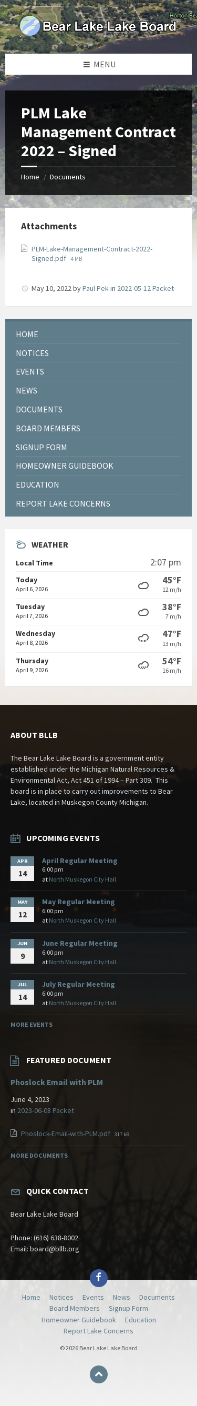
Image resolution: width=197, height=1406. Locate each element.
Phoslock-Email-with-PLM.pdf (66, 1133)
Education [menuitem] (140, 1319)
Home (30, 176)
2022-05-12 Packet (145, 288)
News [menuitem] (121, 1297)
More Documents (39, 1155)
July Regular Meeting (78, 984)
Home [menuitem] (31, 1297)
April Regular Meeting (80, 860)
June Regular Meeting (80, 943)
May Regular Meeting (78, 901)
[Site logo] (99, 33)
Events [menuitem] (93, 1297)
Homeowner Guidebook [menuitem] (79, 1319)
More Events (32, 1024)
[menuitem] (98, 334)
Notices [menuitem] (61, 1297)
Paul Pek (95, 288)
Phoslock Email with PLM (57, 1082)
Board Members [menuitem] (74, 1308)
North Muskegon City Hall (82, 879)
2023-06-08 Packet (45, 1110)
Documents (68, 176)
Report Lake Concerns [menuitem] (98, 1331)
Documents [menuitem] (157, 1297)
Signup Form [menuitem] (128, 1308)
